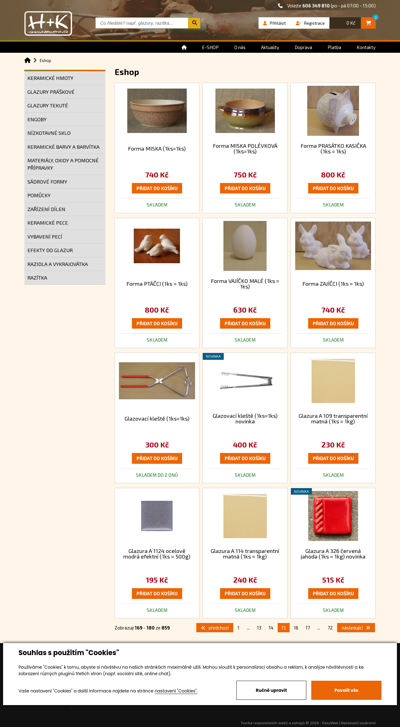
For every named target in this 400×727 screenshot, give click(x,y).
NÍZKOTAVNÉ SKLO (49, 133)
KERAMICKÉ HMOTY (50, 78)
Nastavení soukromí (358, 723)
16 (296, 627)
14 (271, 627)
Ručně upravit (271, 690)
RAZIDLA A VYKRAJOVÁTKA (57, 264)
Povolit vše (346, 690)
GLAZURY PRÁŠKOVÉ (51, 92)
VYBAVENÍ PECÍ (44, 236)
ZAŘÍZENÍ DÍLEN (46, 209)
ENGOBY (37, 119)
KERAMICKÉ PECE (47, 223)
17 (308, 627)
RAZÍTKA (37, 277)
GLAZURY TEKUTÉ (47, 105)
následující (356, 627)
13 (259, 627)
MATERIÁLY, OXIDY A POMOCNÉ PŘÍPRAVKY (63, 164)
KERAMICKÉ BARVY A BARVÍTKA (63, 147)
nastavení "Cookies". (176, 691)
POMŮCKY (39, 195)
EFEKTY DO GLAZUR (50, 250)
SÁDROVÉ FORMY (47, 182)
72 (330, 627)
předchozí (215, 627)
